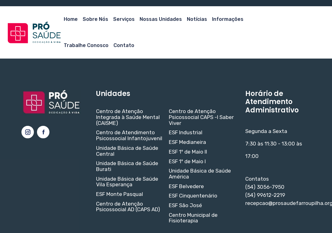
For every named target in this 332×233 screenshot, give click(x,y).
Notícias (197, 19)
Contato (123, 45)
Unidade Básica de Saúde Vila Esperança (127, 182)
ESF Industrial (185, 133)
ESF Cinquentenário (193, 196)
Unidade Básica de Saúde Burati (127, 166)
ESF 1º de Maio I (187, 161)
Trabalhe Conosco (86, 45)
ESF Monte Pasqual (119, 194)
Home (71, 19)
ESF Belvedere (186, 186)
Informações (227, 19)
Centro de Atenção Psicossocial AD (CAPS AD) (128, 206)
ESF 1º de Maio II (188, 152)
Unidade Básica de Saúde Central (127, 151)
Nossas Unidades (161, 19)
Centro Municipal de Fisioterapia (193, 218)
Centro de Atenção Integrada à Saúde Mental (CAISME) (128, 117)
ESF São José (185, 205)
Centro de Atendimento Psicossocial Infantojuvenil (129, 135)
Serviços (124, 19)
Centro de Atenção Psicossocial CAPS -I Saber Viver (201, 117)
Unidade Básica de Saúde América (200, 173)
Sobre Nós (95, 19)
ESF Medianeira (187, 142)
